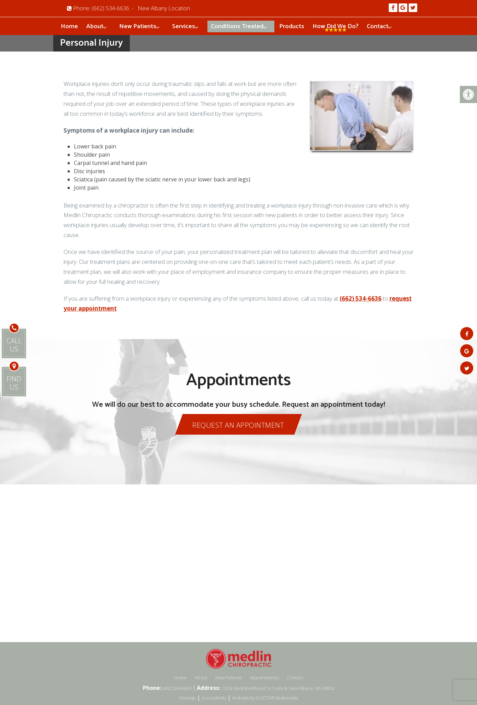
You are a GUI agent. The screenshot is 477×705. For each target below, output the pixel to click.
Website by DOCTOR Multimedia (265, 698)
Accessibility (214, 698)
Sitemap (187, 698)
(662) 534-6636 (110, 8)
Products (291, 26)
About (94, 26)
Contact (377, 26)
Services (183, 26)
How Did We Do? (336, 26)
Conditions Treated (237, 26)
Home (69, 26)
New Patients (137, 26)
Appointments (264, 677)
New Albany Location (164, 8)
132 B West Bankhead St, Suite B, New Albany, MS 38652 (278, 688)
